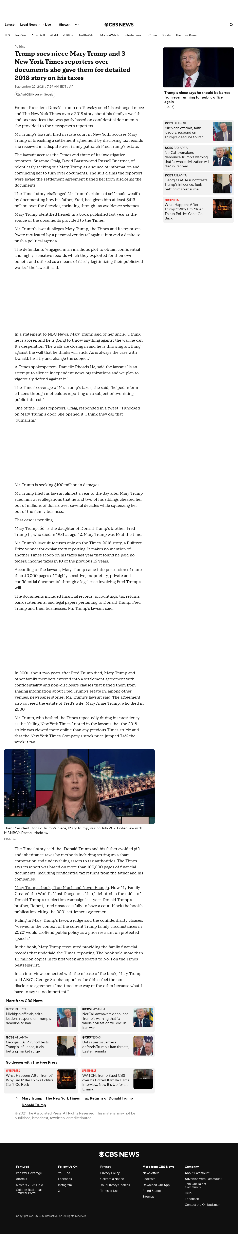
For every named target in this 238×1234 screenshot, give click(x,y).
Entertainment (134, 35)
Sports (166, 35)
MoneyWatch (109, 35)
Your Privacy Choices (115, 1185)
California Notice (112, 1178)
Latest (10, 24)
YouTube (64, 1173)
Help (188, 1193)
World (54, 35)
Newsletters (151, 1173)
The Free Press (186, 35)
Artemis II (38, 35)
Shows (65, 24)
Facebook (65, 1178)
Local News (29, 24)
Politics (68, 35)
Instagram (65, 1185)
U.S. (8, 35)
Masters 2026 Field (29, 1185)
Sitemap (148, 1196)
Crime (152, 35)
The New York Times (62, 1098)
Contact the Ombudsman (202, 1204)
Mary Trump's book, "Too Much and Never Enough (62, 887)
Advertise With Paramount (203, 1178)
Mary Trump (32, 1098)
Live (49, 25)
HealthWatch (86, 35)
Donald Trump (34, 1105)
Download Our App (156, 1185)
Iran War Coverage (29, 1173)
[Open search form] (231, 24)
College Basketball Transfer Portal (29, 1191)
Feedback (192, 1198)
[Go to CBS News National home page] (119, 25)
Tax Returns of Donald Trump (108, 1098)
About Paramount (197, 1173)
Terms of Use (109, 1190)
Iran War (21, 35)
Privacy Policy (110, 1173)
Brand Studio (152, 1190)
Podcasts (149, 1178)
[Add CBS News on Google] (35, 94)
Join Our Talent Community (195, 1185)
